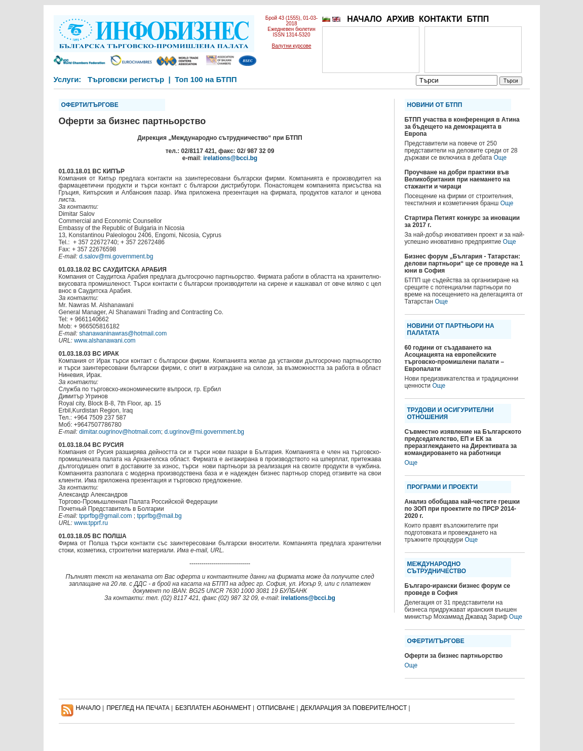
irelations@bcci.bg (230, 158)
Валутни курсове (292, 46)
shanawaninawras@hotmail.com (123, 333)
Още (500, 157)
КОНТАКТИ (440, 19)
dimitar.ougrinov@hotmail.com (120, 431)
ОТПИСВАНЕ (276, 707)
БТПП (478, 19)
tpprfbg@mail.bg (159, 515)
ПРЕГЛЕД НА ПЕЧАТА (137, 707)
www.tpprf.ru (91, 523)
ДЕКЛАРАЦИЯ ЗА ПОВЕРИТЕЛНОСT (353, 707)
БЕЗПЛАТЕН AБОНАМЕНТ (213, 707)
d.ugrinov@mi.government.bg (204, 431)
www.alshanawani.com (104, 340)
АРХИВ (400, 19)
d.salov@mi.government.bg (116, 256)
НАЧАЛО (364, 19)
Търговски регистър (126, 79)
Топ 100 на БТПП (206, 79)
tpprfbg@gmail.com (105, 515)
